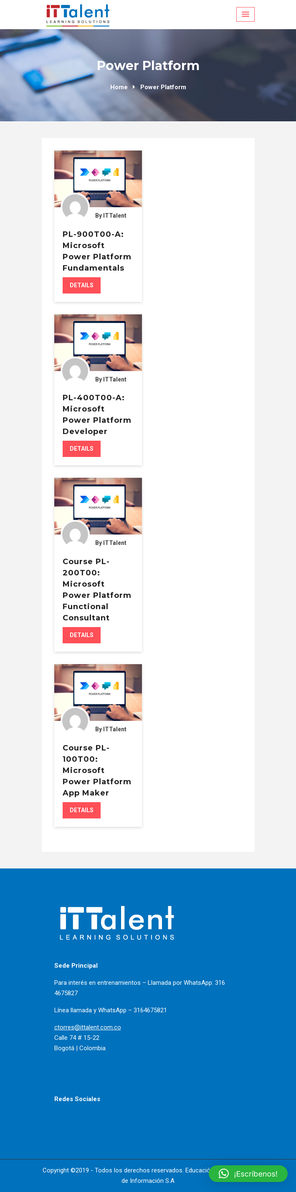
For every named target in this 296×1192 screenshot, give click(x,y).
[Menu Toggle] (245, 14)
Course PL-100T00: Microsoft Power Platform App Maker (97, 770)
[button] (248, 1173)
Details (82, 285)
